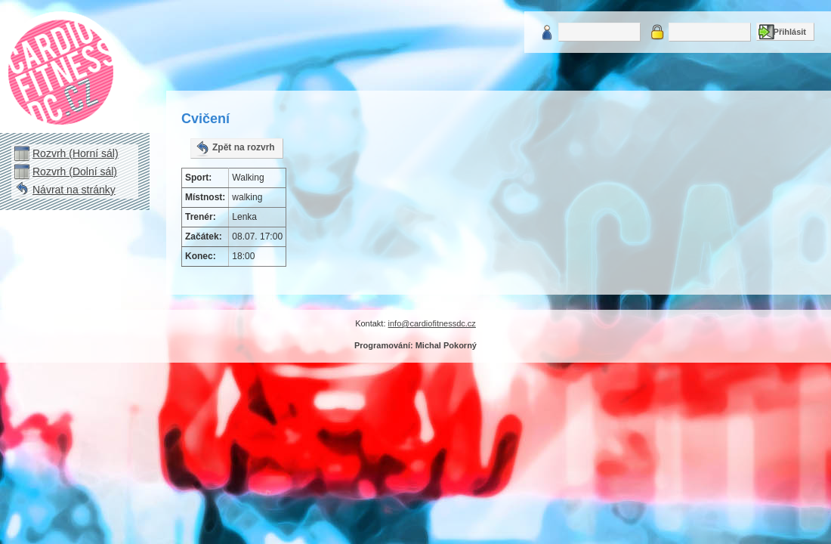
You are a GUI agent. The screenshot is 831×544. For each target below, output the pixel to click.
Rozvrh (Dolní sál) (74, 171)
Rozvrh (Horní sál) (75, 153)
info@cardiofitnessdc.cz (432, 323)
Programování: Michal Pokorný (415, 345)
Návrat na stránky (74, 190)
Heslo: (657, 32)
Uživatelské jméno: (547, 32)
